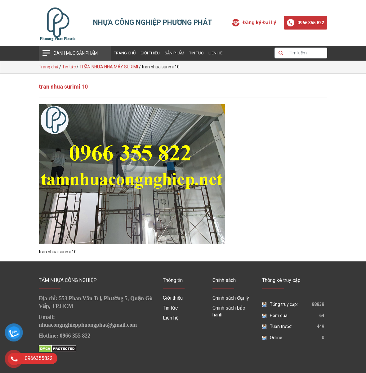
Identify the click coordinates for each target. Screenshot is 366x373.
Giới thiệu (150, 53)
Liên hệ (215, 53)
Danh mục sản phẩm (76, 53)
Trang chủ (125, 53)
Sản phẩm (174, 53)
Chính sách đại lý (230, 298)
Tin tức (196, 53)
